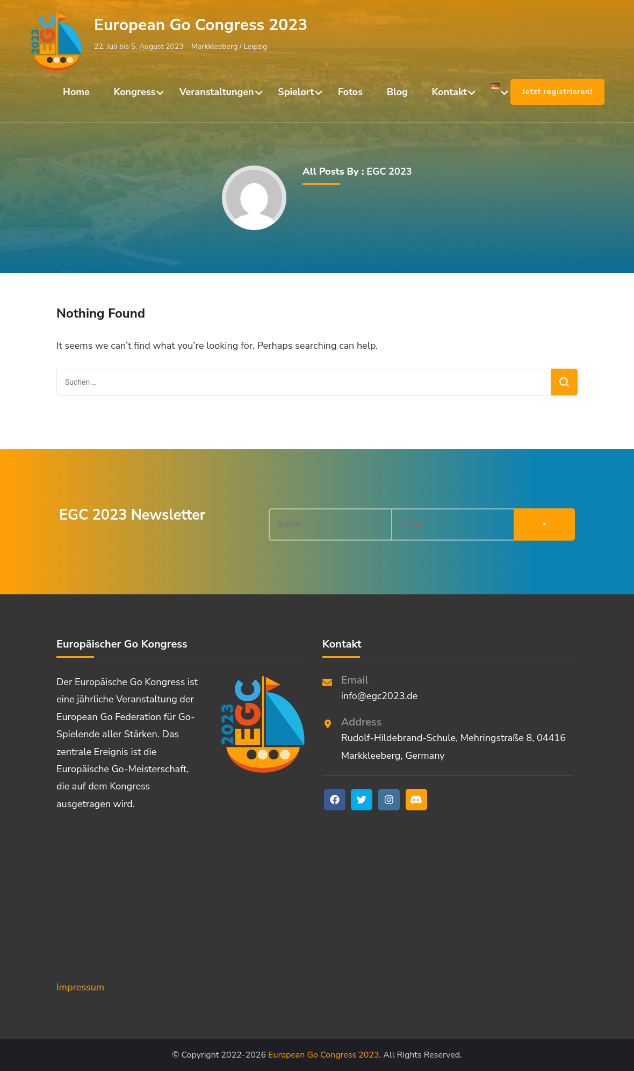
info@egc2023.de (379, 695)
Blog (397, 91)
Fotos (350, 91)
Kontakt (449, 91)
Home (76, 91)
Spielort (296, 91)
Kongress (135, 91)
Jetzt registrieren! (557, 92)
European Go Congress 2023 (200, 25)
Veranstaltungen (216, 91)
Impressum (80, 987)
